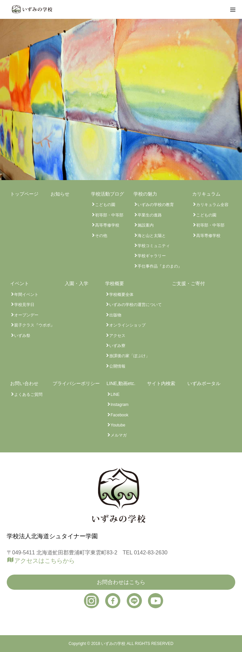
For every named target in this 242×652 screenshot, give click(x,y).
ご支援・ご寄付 (188, 283)
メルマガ (119, 435)
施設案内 (146, 225)
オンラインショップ (127, 325)
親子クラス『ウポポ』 (34, 325)
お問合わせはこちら (121, 582)
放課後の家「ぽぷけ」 (129, 355)
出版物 (115, 315)
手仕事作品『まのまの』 (160, 266)
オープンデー (26, 315)
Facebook (119, 415)
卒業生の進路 (150, 215)
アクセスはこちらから (44, 560)
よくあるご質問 (28, 394)
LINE (115, 394)
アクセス (117, 335)
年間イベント (26, 294)
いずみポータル (203, 383)
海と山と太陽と (152, 235)
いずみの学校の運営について (135, 304)
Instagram (119, 404)
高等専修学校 (107, 225)
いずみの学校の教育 (156, 204)
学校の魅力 (145, 194)
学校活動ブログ (107, 194)
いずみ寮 (117, 345)
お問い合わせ (24, 383)
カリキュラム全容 (212, 204)
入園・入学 (76, 283)
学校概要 (114, 283)
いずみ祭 (22, 335)
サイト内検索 (161, 383)
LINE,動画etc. (121, 383)
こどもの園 (105, 204)
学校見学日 (24, 304)
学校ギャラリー (152, 255)
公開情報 (117, 366)
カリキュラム (206, 194)
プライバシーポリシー (76, 383)
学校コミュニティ (154, 245)
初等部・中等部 (109, 215)
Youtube (118, 425)
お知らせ (60, 194)
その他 (101, 235)
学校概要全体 (121, 294)
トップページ (24, 194)
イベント (19, 283)
